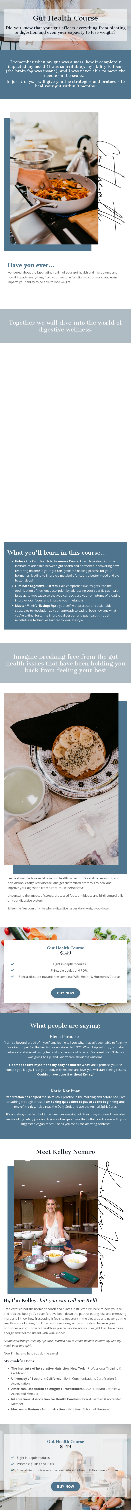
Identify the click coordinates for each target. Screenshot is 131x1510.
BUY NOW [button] (65, 993)
